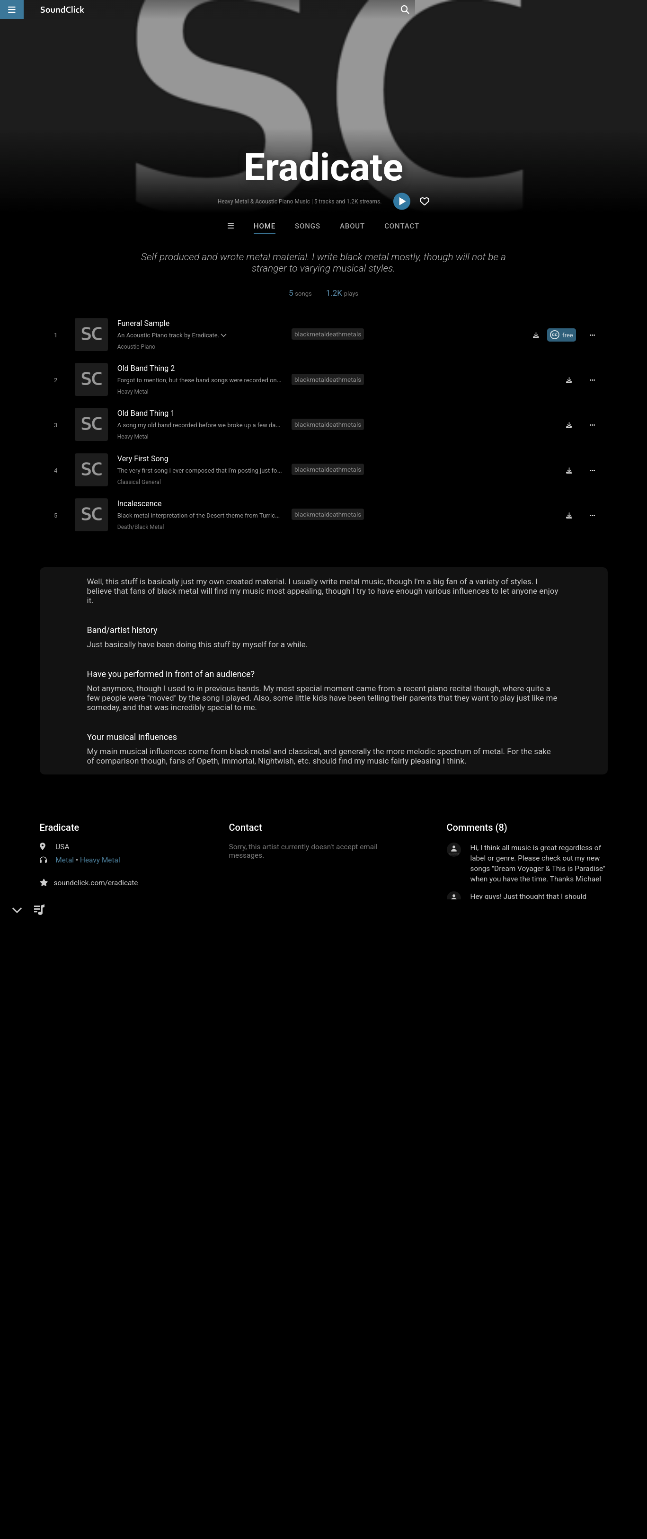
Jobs (130, 1482)
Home (264, 226)
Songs (307, 226)
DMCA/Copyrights (176, 1482)
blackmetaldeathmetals (329, 334)
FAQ (39, 1482)
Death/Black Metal (138, 518)
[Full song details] (596, 335)
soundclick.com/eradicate (96, 875)
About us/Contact (84, 1482)
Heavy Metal (131, 389)
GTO (284, 1337)
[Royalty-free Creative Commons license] (564, 335)
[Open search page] (637, 9)
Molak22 (206, 1337)
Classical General (137, 475)
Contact (401, 226)
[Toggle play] (53, 334)
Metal (64, 852)
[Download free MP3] (539, 335)
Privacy (226, 1482)
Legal (255, 1482)
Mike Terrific (441, 1337)
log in (518, 1104)
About (352, 226)
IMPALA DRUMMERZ (363, 1337)
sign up (484, 1104)
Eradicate (60, 819)
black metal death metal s (83, 1164)
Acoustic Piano (134, 346)
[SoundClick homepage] (62, 9)
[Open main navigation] (12, 9)
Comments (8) (477, 819)
